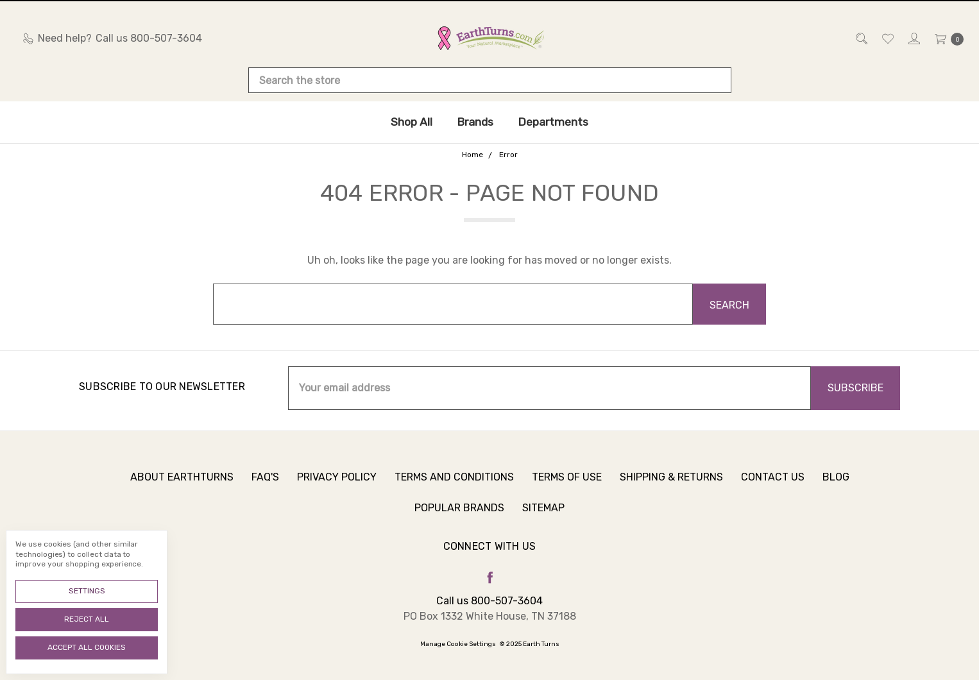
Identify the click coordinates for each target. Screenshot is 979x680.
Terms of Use (567, 484)
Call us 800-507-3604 (489, 601)
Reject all (86, 619)
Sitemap (543, 515)
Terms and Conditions (454, 484)
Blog (835, 484)
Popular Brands (459, 515)
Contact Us (772, 484)
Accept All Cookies (86, 647)
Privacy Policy (337, 484)
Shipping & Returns (671, 484)
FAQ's (265, 484)
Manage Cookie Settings (458, 644)
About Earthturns (182, 484)
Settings (87, 590)
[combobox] (489, 80)
